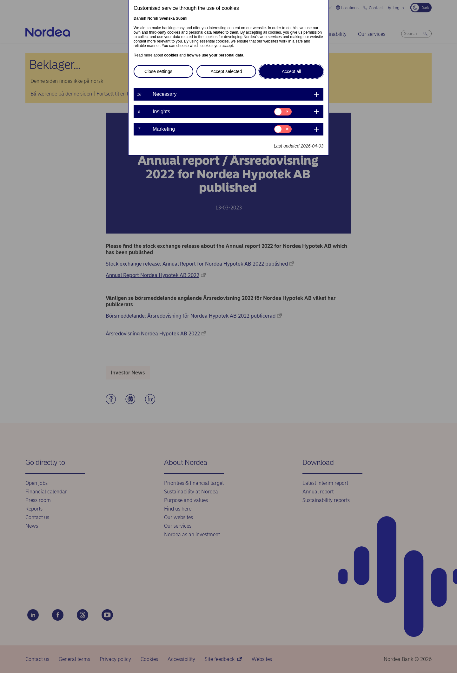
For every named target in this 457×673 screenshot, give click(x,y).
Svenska (167, 18)
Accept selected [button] (226, 71)
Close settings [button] (158, 71)
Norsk (152, 18)
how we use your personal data (215, 55)
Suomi (182, 18)
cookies (171, 55)
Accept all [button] (291, 71)
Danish (140, 18)
